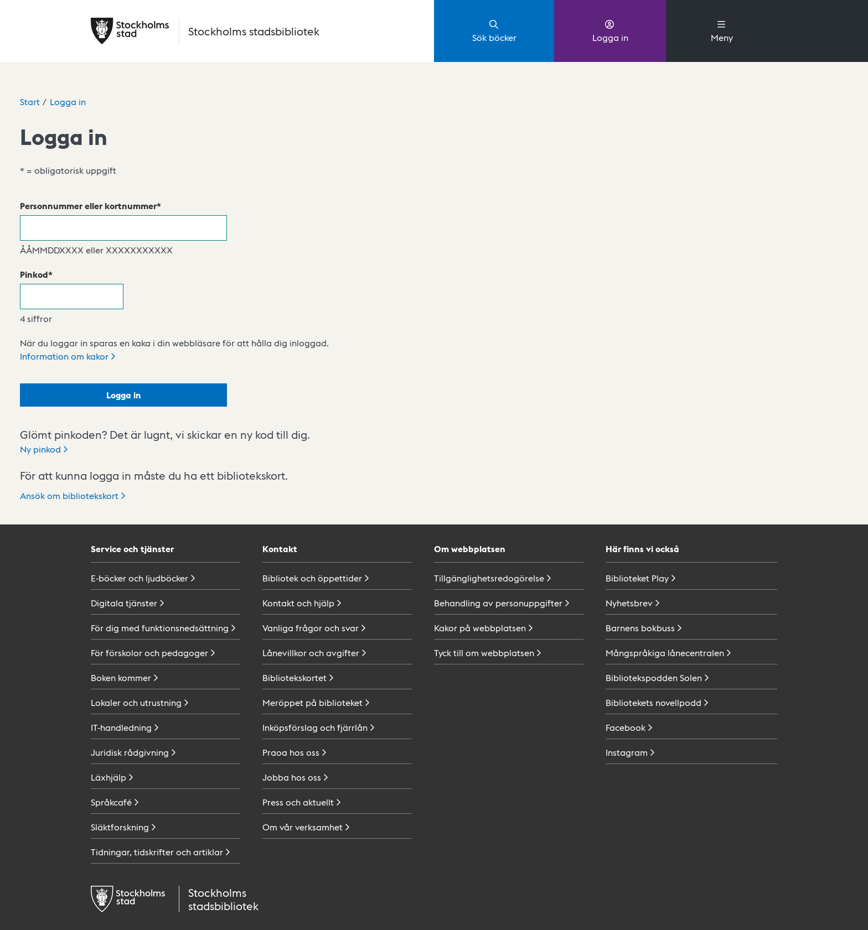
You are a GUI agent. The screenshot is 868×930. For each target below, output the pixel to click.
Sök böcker (494, 30)
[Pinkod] (71, 296)
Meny (722, 30)
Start (30, 101)
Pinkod (34, 274)
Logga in (610, 30)
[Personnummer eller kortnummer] (123, 228)
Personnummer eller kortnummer (88, 205)
